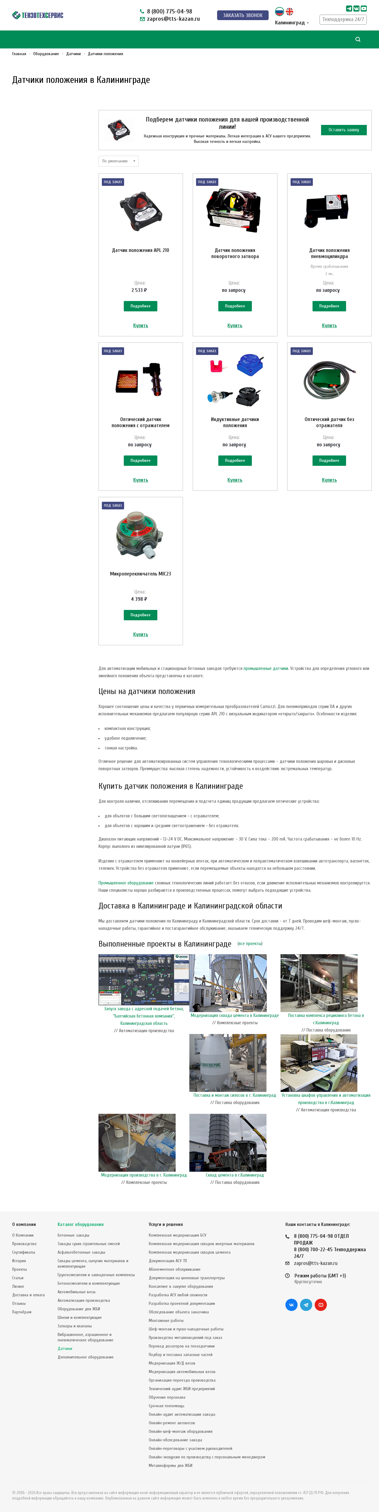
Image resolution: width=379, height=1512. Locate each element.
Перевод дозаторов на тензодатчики (182, 1346)
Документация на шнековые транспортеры (187, 1277)
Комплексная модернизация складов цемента (190, 1252)
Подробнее (141, 306)
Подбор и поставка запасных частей (181, 1354)
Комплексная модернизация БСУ (177, 1235)
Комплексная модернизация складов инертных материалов (202, 1243)
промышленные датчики (266, 668)
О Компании (23, 1235)
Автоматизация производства (84, 1300)
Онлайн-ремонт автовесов (172, 1422)
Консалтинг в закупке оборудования (181, 1286)
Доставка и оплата (28, 1295)
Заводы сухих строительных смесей (89, 1243)
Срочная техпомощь (166, 1405)
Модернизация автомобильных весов (182, 1371)
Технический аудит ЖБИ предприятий (182, 1388)
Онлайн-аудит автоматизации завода (182, 1414)
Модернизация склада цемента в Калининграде (235, 1015)
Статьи (17, 1277)
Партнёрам (21, 1312)
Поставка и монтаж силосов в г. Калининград (235, 1095)
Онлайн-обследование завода (175, 1440)
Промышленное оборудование (126, 883)
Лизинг (18, 1286)
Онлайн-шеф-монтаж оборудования (181, 1431)
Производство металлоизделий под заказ (185, 1337)
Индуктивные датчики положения (235, 422)
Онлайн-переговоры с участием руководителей (190, 1448)
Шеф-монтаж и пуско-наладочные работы (186, 1329)
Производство (24, 1243)
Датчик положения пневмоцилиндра (329, 253)
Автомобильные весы (76, 1291)
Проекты (19, 1269)
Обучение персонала (167, 1397)
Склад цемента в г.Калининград (235, 1175)
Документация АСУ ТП (168, 1260)
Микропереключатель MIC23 (140, 574)
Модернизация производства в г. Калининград (144, 1175)
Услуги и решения (166, 1224)
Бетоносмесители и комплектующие (89, 1283)
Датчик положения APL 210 (140, 250)
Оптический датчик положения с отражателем (141, 422)
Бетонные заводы (73, 1235)
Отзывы (19, 1303)
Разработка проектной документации (182, 1303)
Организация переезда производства (182, 1380)
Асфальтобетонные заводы (81, 1252)
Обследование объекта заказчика (179, 1312)
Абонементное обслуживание (175, 1269)
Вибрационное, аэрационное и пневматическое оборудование (85, 1337)
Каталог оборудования (81, 1224)
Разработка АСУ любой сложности (178, 1295)
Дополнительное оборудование (86, 1357)
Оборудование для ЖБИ (79, 1309)
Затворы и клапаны (75, 1326)
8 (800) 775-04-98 (169, 11)
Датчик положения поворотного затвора (235, 253)
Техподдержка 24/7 (343, 19)
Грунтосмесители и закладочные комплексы (96, 1274)
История (19, 1260)
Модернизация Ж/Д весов (172, 1363)
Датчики (65, 1348)
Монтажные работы (166, 1320)
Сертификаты (23, 1252)
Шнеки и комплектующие (80, 1317)
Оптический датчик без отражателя (329, 422)
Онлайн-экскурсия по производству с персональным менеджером (207, 1457)
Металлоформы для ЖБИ (170, 1465)
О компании (24, 1224)
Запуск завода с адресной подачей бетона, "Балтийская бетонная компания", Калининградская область (144, 1016)
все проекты (250, 943)
